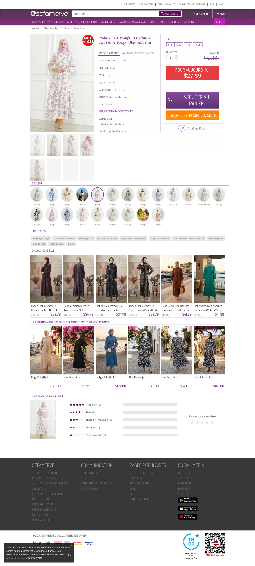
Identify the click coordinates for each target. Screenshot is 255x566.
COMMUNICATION (90, 473)
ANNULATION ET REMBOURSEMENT (50, 483)
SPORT (153, 21)
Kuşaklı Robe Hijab (160, 238)
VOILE (69, 21)
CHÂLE (133, 488)
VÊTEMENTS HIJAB (55, 21)
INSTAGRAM (184, 483)
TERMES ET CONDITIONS (45, 473)
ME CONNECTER (146, 4)
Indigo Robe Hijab (105, 377)
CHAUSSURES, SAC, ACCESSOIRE (132, 21)
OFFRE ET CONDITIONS (44, 509)
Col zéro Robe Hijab (64, 238)
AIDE (221, 4)
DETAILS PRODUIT (109, 53)
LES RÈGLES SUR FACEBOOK (47, 494)
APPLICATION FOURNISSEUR (96, 483)
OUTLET (219, 21)
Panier (220, 13)
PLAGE (162, 21)
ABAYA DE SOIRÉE (139, 483)
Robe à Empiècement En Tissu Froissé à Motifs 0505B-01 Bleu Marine (76, 310)
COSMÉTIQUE (190, 21)
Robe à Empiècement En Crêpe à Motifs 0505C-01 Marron (44, 310)
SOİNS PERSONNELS (140, 499)
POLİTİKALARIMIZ (41, 520)
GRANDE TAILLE (108, 21)
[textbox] (114, 13)
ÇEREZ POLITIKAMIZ (42, 504)
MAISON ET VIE (174, 21)
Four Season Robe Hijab (133, 238)
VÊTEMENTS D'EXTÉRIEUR (86, 21)
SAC (132, 494)
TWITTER (183, 478)
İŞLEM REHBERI (40, 514)
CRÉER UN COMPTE (166, 4)
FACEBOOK (184, 473)
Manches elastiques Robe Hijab (189, 238)
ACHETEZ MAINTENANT (192, 115)
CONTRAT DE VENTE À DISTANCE (49, 478)
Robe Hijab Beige (41, 238)
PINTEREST (184, 488)
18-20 (198, 44)
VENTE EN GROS (89, 488)
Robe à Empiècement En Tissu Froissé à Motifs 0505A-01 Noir (109, 310)
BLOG (212, 4)
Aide (83, 478)
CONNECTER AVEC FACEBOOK (192, 4)
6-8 (170, 44)
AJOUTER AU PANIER (196, 100)
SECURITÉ (37, 488)
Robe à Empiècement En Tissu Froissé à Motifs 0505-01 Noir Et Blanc (143, 310)
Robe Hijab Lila (86, 238)
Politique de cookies (15, 558)
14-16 (188, 44)
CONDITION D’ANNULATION (139, 53)
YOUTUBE (183, 494)
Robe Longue (56, 244)
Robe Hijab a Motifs (107, 238)
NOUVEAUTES (38, 21)
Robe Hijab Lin (216, 238)
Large (71, 244)
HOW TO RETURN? (41, 499)
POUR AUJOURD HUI (192, 73)
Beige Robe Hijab (39, 377)
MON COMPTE (201, 13)
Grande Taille (39, 244)
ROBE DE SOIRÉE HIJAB (142, 473)
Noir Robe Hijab (72, 377)
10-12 (178, 44)
